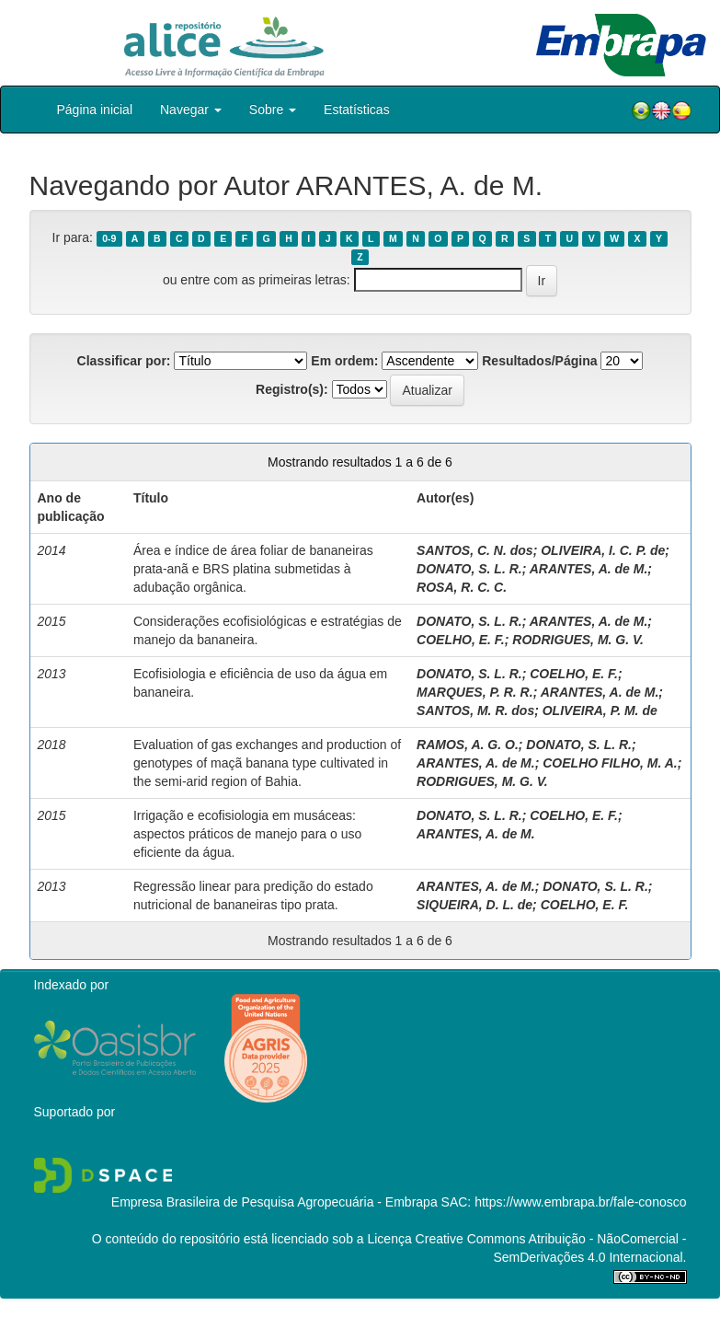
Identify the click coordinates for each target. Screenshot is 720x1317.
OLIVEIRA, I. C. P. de (603, 550)
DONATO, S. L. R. (469, 568)
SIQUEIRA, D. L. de (474, 904)
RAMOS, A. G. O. (468, 744)
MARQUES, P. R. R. (475, 692)
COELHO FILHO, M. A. (610, 763)
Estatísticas (357, 109)
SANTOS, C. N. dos (475, 550)
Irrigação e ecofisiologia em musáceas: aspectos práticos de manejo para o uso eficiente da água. (247, 834)
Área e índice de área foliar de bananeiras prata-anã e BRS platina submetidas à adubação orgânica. (253, 569)
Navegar (191, 109)
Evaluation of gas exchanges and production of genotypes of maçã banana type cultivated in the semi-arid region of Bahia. (267, 763)
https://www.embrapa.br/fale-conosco (580, 1202)
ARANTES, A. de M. (589, 568)
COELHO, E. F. (461, 639)
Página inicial (95, 109)
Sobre (272, 109)
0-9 (109, 238)
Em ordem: (344, 360)
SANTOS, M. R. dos (475, 710)
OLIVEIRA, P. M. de (600, 710)
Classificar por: (124, 360)
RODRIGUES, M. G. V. (578, 639)
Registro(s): (292, 389)
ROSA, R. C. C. (462, 587)
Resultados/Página (539, 360)
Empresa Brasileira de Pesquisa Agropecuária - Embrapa (274, 1202)
